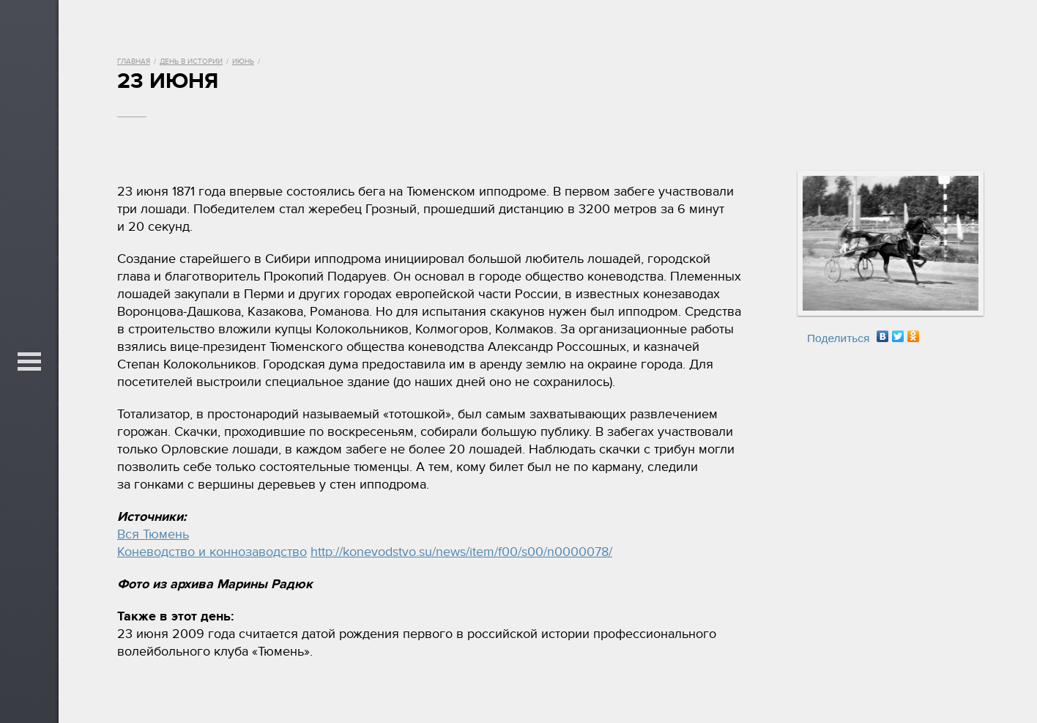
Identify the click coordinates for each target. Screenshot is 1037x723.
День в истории (191, 61)
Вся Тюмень (153, 534)
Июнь (243, 61)
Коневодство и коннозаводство (212, 552)
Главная (133, 61)
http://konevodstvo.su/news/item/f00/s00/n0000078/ (461, 552)
